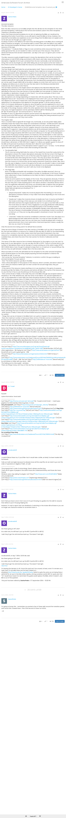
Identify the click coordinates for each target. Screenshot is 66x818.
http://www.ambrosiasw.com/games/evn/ (46, 350)
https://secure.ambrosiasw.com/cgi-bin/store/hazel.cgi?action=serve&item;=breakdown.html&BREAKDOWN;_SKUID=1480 (25, 347)
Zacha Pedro (12, 17)
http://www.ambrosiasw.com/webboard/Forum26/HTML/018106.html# (31, 434)
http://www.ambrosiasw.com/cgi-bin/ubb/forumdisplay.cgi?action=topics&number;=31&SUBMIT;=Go (25, 429)
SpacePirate (12, 599)
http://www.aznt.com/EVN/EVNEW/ (46, 474)
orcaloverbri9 (12, 450)
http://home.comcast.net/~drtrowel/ (22, 401)
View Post (4, 566)
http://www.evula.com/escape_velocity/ (35, 405)
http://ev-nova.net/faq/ (18, 410)
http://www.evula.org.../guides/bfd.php (20, 572)
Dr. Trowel (11, 386)
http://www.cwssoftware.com (19, 478)
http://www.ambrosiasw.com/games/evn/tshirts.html (30, 354)
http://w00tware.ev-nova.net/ (42, 359)
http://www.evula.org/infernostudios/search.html (26, 408)
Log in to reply (60, 375)
